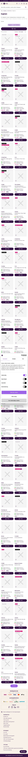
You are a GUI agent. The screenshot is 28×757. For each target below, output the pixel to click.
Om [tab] (23, 358)
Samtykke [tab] (5, 358)
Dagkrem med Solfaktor (14, 24)
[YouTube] (18, 707)
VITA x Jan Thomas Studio (8, 739)
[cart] (26, 3)
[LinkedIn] (15, 707)
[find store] (17, 3)
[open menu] (1, 3)
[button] (25, 7)
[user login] (19, 3)
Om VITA (5, 732)
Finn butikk (5, 734)
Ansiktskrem (9, 10)
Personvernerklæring (7, 749)
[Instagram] (12, 707)
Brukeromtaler (6, 726)
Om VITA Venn (6, 746)
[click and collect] (24, 3)
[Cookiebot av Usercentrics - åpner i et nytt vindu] (21, 355)
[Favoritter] (21, 3)
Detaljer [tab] (14, 358)
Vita (1, 10)
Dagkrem (14, 10)
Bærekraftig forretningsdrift (8, 735)
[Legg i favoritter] (2, 45)
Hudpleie (4, 10)
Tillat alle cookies (14, 392)
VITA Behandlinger (7, 740)
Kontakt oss (5, 716)
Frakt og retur (6, 719)
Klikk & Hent (5, 723)
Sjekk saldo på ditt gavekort (8, 721)
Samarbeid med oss (7, 737)
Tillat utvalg (14, 396)
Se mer (2, 21)
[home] (5, 4)
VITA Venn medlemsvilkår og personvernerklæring (13, 748)
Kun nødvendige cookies (14, 400)
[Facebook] (9, 707)
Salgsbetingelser (6, 725)
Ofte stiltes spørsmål (7, 718)
